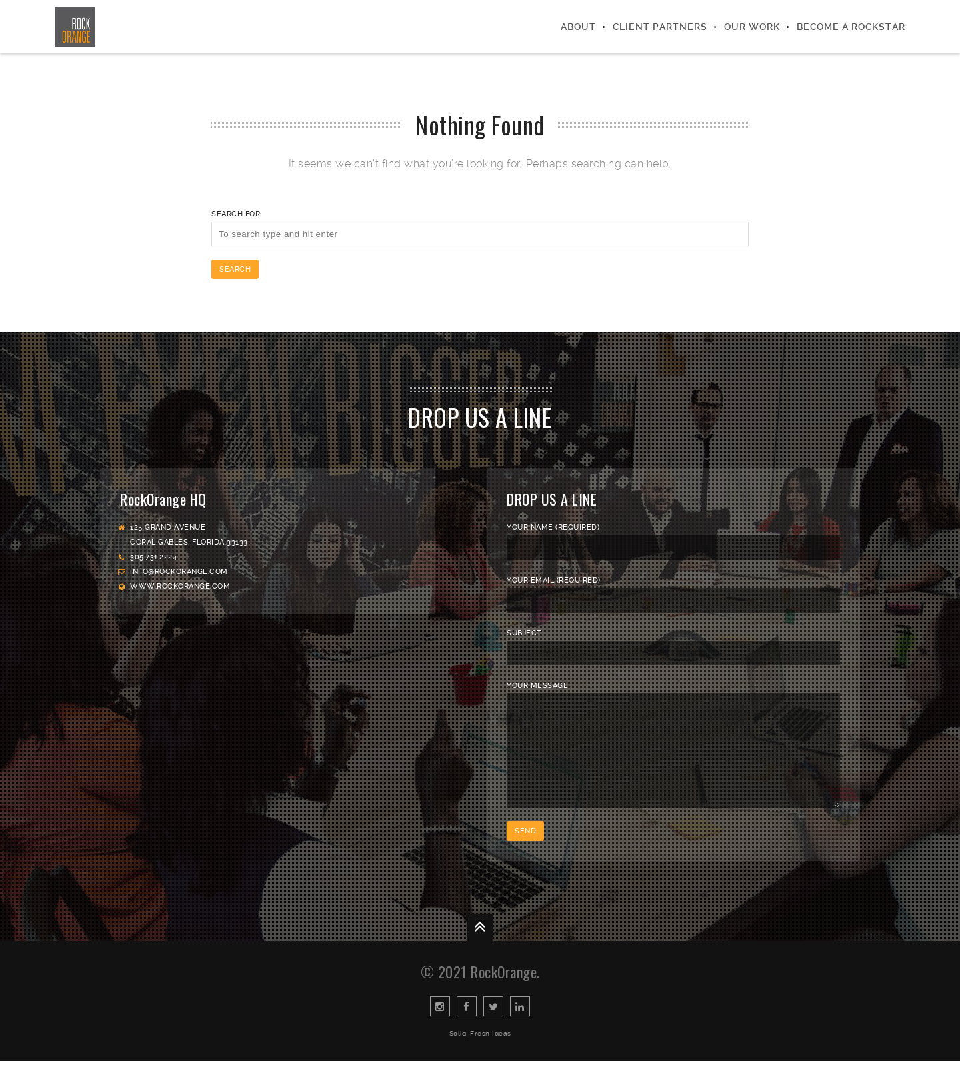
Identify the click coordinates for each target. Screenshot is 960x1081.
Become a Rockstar (851, 26)
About (578, 26)
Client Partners (660, 26)
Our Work (752, 26)
